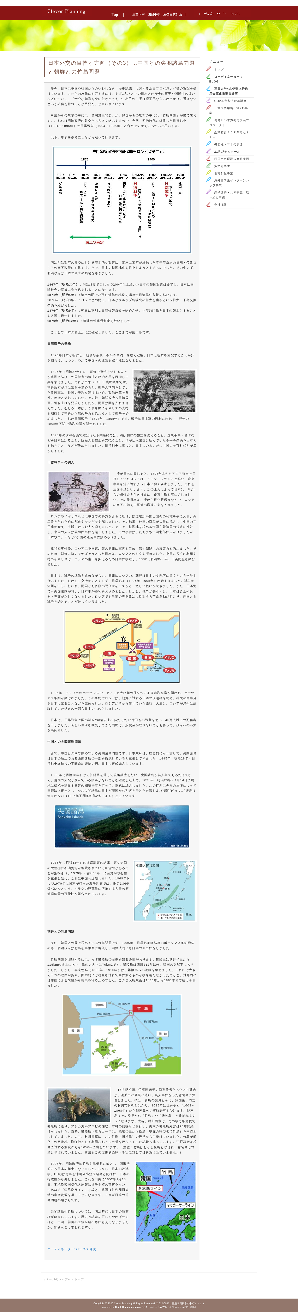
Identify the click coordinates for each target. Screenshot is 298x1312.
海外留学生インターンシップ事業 (229, 183)
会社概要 (220, 204)
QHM (193, 1307)
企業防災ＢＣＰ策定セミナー (229, 135)
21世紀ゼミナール (227, 151)
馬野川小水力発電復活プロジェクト (229, 122)
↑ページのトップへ (57, 1279)
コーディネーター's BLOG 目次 (71, 1249)
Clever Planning (123, 1303)
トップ (219, 69)
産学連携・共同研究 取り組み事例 (229, 195)
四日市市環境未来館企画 (231, 158)
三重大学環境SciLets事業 (228, 110)
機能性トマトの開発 (228, 144)
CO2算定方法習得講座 (230, 101)
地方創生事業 (223, 173)
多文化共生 (222, 166)
